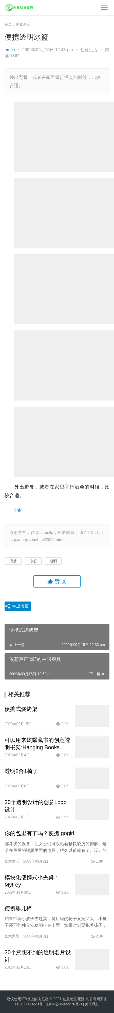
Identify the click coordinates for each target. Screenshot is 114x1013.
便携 (13, 561)
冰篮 (33, 561)
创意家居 (12, 936)
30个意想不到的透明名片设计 (38, 956)
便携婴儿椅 (18, 908)
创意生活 (88, 49)
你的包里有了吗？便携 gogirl (39, 833)
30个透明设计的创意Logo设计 (36, 806)
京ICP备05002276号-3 (64, 1004)
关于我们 (92, 1004)
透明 (53, 561)
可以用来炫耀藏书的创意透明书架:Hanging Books (37, 743)
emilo (10, 49)
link (18, 510)
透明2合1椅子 (21, 771)
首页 (8, 24)
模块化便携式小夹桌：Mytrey (32, 881)
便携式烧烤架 (21, 709)
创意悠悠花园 (74, 999)
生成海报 (17, 606)
